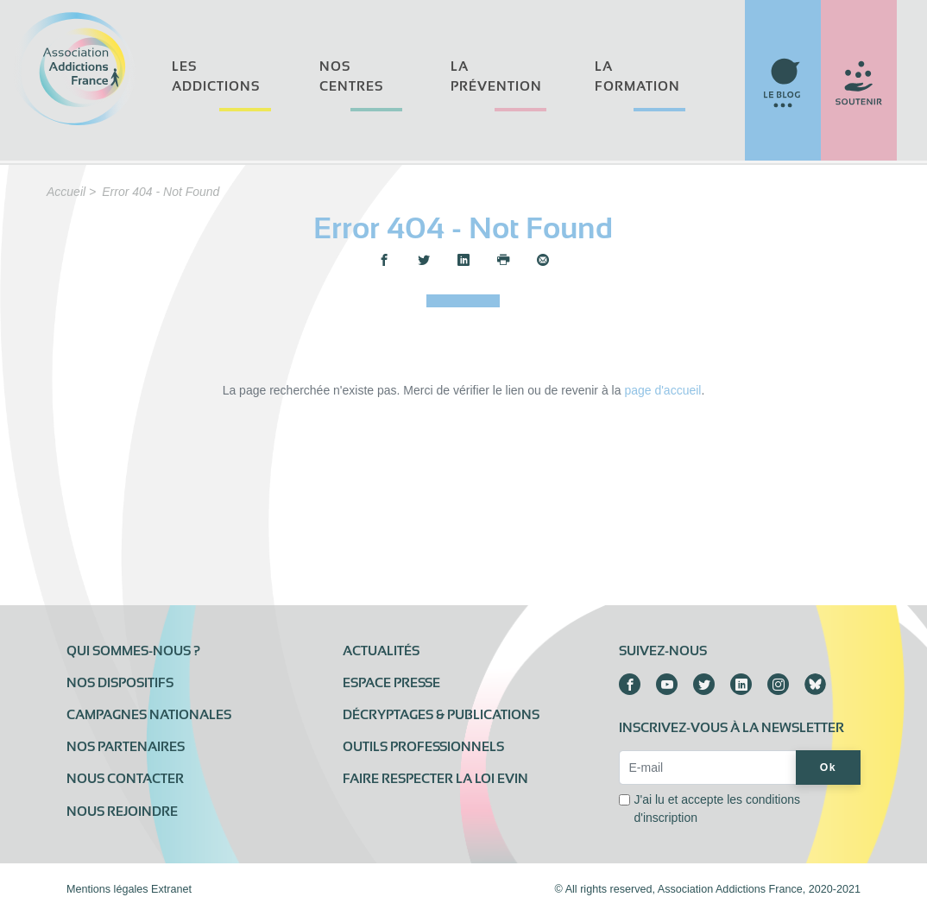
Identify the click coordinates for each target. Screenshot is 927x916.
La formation (637, 76)
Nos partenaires (125, 747)
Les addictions (216, 76)
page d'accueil (662, 390)
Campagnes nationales (148, 715)
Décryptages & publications (441, 715)
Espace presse (391, 683)
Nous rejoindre (122, 811)
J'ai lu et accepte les (717, 808)
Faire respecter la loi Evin (435, 778)
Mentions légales (107, 889)
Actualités (381, 651)
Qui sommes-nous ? (133, 651)
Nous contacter (125, 778)
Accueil (66, 192)
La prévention (496, 76)
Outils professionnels (423, 747)
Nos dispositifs (119, 683)
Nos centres (351, 76)
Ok (828, 767)
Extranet (171, 889)
